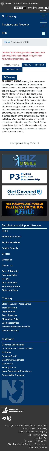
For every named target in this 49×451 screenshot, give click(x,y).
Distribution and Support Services (21, 225)
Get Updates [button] (41, 8)
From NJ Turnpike (11, 65)
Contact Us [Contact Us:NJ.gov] (7, 363)
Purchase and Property (15, 24)
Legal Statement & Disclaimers (17, 371)
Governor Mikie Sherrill (13, 345)
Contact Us (7, 265)
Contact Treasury (10, 330)
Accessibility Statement (13, 375)
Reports (6, 279)
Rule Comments (9, 282)
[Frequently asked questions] (30, 8)
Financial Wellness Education (16, 326)
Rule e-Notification (11, 286)
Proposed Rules (9, 275)
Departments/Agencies (13, 360)
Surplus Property (10, 248)
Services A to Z (9, 356)
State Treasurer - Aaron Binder (16, 304)
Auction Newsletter (11, 242)
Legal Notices (8, 311)
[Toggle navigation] (43, 16)
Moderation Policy (10, 319)
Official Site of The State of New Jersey (19, 3)
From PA (27, 65)
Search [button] (44, 11)
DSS (4, 33)
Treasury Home (9, 308)
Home (7, 42)
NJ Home (6, 352)
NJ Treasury (9, 16)
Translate (20, 8)
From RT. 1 (39, 65)
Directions (7, 260)
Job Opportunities (10, 323)
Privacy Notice (9, 367)
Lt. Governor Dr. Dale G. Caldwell (17, 348)
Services (6, 254)
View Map (9, 77)
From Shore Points (12, 69)
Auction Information (11, 236)
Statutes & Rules (10, 290)
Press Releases (9, 315)
